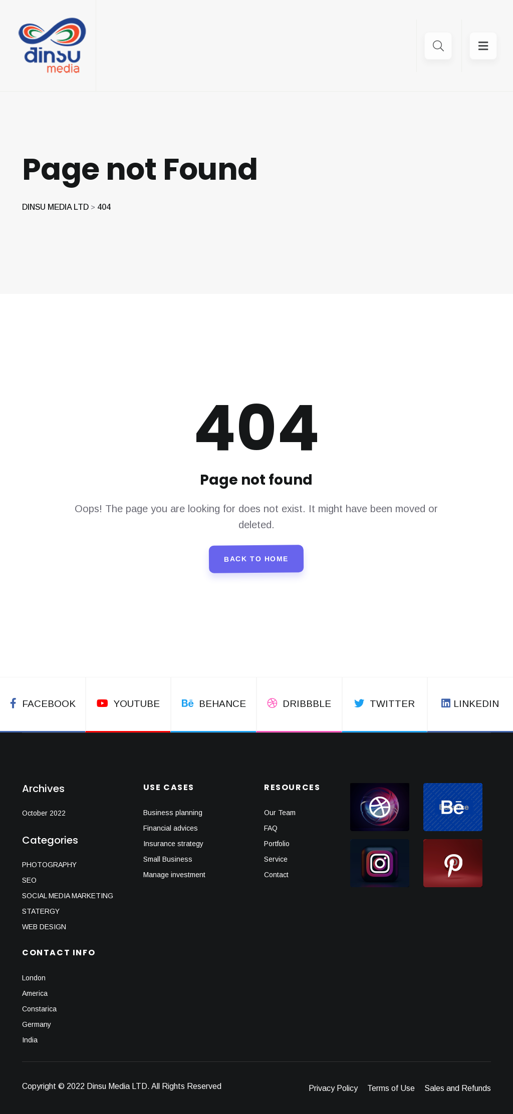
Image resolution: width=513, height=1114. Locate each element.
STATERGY (41, 911)
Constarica (39, 1009)
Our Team (280, 813)
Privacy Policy (333, 1088)
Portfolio (277, 844)
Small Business (167, 859)
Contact (276, 875)
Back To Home (256, 559)
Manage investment (174, 875)
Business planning (172, 813)
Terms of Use (391, 1088)
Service (276, 859)
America (35, 993)
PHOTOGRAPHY (49, 865)
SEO (29, 880)
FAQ (271, 828)
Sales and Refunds (457, 1088)
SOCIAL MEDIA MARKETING (67, 896)
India (30, 1040)
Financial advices (170, 828)
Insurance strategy (173, 844)
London (34, 978)
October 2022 (44, 813)
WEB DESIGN (44, 927)
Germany (36, 1024)
